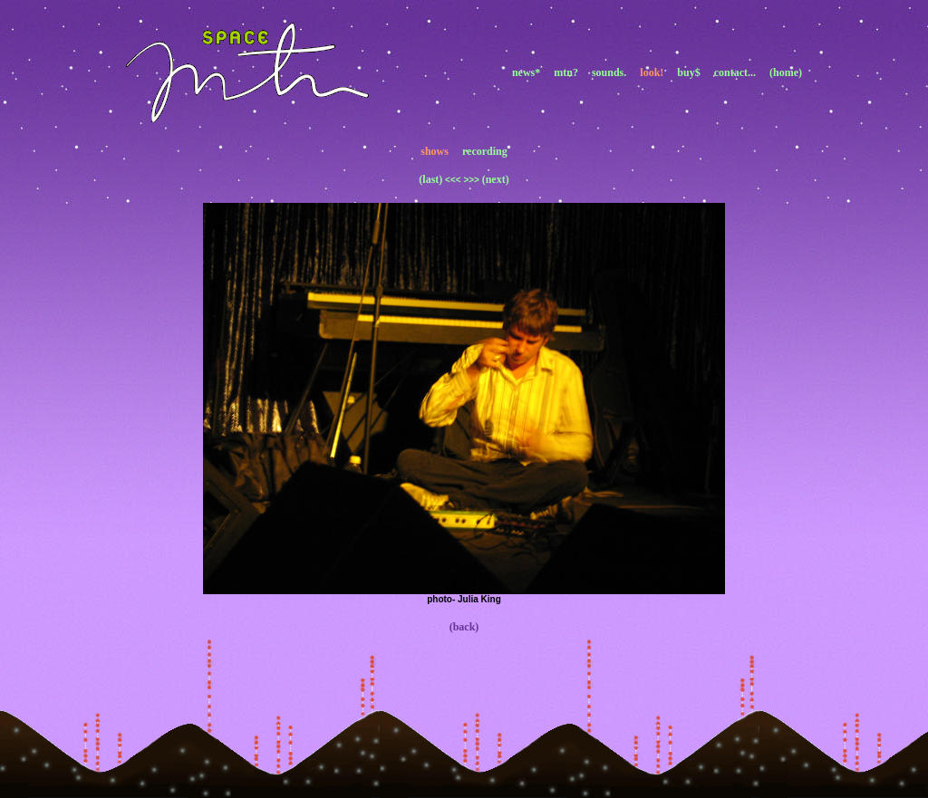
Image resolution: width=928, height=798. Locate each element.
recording (485, 151)
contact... (735, 72)
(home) (785, 72)
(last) (430, 179)
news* (526, 72)
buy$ (688, 72)
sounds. (609, 72)
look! (651, 72)
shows (434, 151)
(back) (464, 626)
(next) (495, 179)
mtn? (566, 72)
